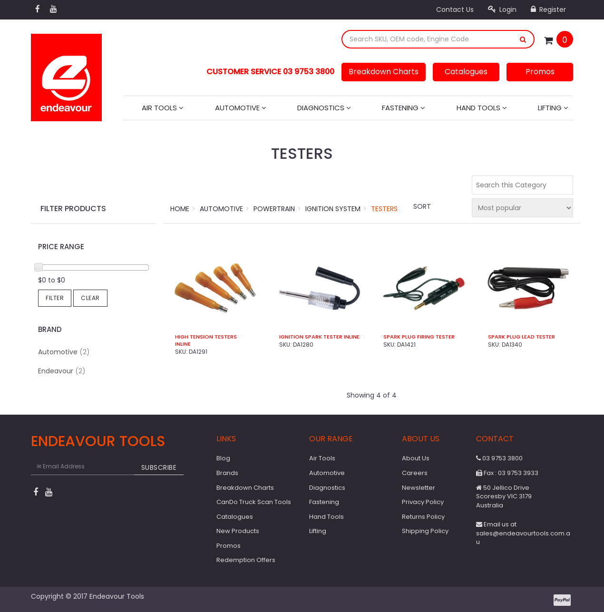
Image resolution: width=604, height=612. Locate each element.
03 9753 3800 (499, 458)
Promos (540, 71)
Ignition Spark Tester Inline (319, 336)
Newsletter (418, 487)
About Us (415, 458)
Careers (415, 472)
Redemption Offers (245, 559)
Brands (227, 472)
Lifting (553, 108)
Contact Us (455, 9)
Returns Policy (423, 516)
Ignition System (332, 209)
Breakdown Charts (384, 71)
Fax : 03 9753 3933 (507, 472)
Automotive (240, 108)
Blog (223, 458)
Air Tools (163, 108)
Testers (384, 209)
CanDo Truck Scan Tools (253, 501)
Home (179, 209)
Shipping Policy (425, 530)
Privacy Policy (423, 501)
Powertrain (274, 209)
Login (502, 9)
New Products (237, 530)
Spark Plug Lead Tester (521, 336)
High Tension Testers (206, 336)
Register (548, 9)
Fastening (403, 108)
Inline (183, 344)
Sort (422, 206)
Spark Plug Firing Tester (419, 336)
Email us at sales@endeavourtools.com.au (523, 533)
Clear (90, 298)
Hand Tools (482, 108)
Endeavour (62, 371)
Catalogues (466, 71)
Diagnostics (324, 108)
